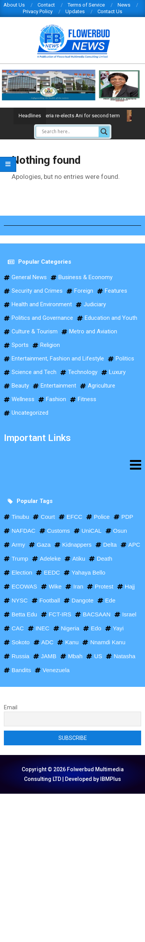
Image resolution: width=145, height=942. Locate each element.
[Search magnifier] (104, 131)
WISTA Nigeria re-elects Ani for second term (77, 115)
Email (10, 707)
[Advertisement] (72, 866)
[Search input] (69, 131)
